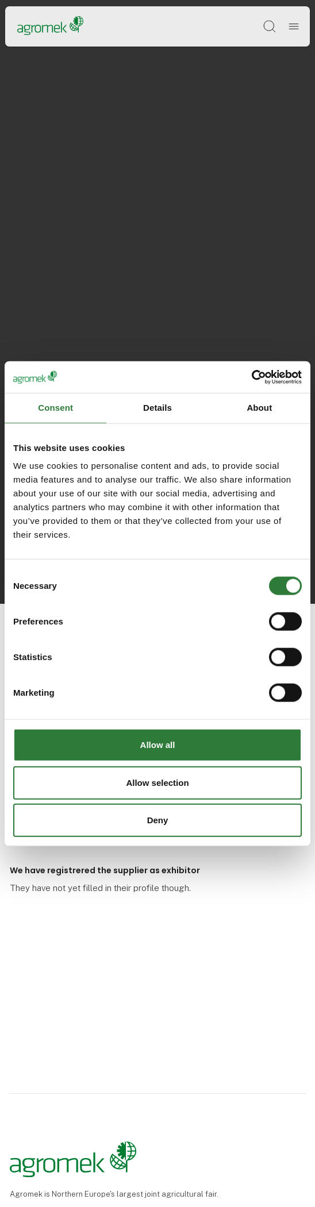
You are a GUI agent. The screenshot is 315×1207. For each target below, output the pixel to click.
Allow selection (157, 782)
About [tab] (259, 407)
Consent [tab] (55, 407)
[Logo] (50, 26)
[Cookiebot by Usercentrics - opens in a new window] (251, 376)
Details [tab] (157, 407)
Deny (157, 820)
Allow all (157, 745)
